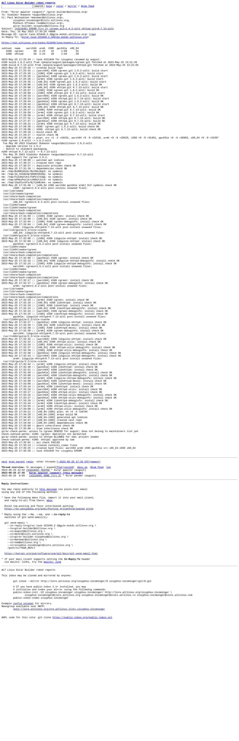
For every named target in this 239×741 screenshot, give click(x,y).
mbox (49, 597)
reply (30, 552)
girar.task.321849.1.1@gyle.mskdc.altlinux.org (54, 43)
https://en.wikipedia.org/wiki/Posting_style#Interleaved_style (48, 607)
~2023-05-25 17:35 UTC (73, 552)
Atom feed (93, 7)
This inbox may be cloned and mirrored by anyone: (36, 686)
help (55, 7)
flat (60, 558)
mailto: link (52, 671)
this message (48, 584)
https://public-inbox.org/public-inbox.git (82, 737)
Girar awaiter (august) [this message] (56, 565)
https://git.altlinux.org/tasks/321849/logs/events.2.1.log (43, 50)
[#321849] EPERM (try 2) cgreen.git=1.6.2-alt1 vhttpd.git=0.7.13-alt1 (64, 33)
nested (68, 558)
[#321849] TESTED (38, 562)
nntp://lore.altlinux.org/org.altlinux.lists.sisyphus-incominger (59, 727)
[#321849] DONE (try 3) (45, 568)
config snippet (23, 720)
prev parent (17, 552)
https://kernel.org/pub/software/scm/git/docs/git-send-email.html (51, 661)
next (4, 552)
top (108, 558)
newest (94, 552)
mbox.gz (82, 558)
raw (92, 40)
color (65, 7)
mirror (78, 7)
